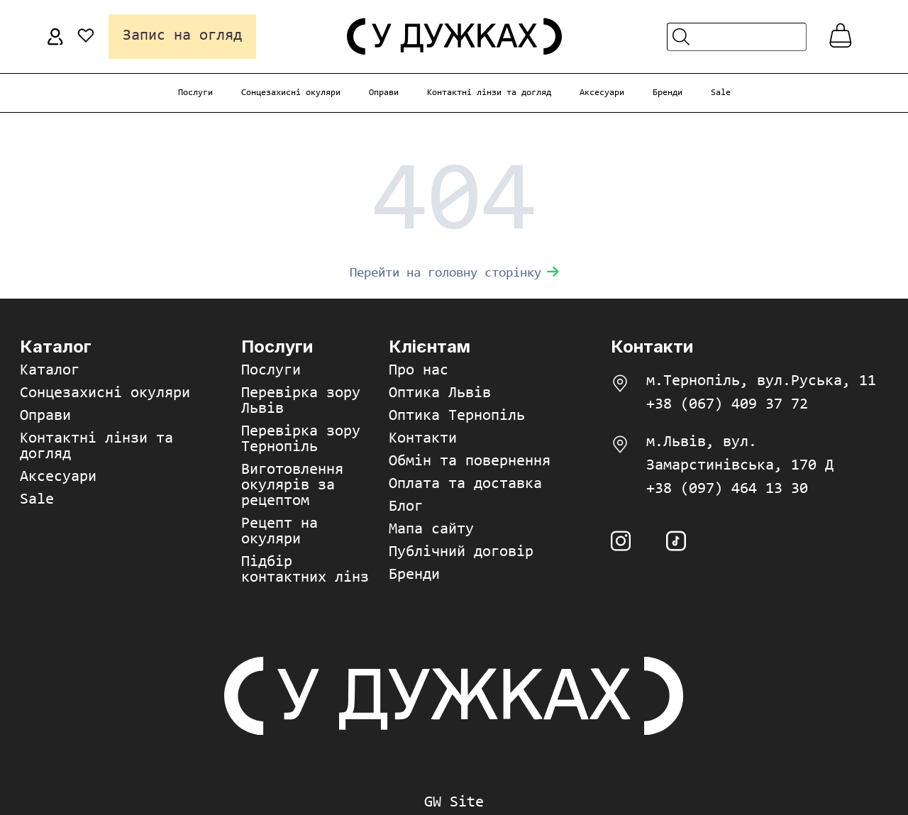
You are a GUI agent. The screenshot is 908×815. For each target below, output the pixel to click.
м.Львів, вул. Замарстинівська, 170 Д (740, 454)
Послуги (195, 92)
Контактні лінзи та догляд (489, 92)
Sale (721, 92)
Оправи (384, 92)
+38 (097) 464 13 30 (727, 489)
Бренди (667, 92)
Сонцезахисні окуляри (290, 92)
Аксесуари (602, 92)
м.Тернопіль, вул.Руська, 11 (761, 381)
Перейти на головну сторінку (454, 273)
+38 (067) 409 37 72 (727, 405)
